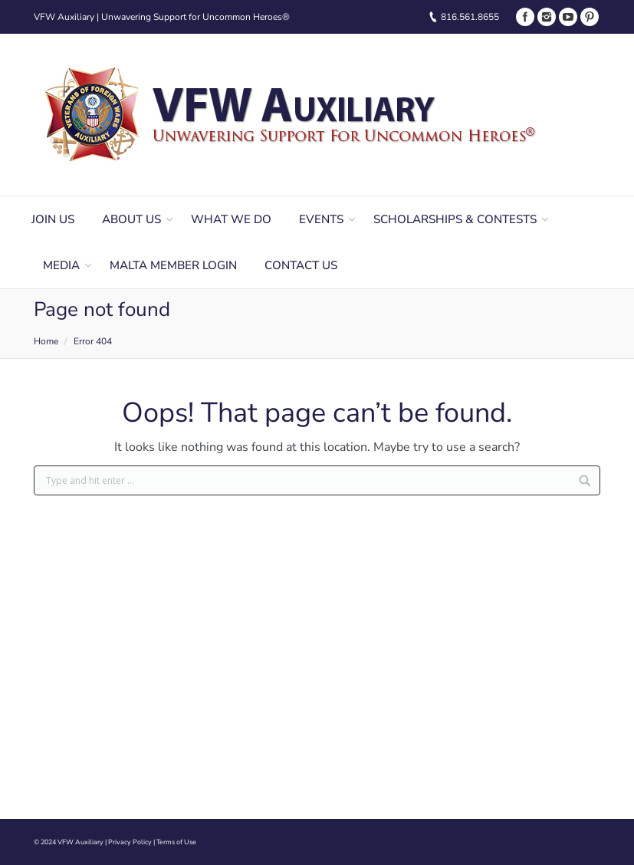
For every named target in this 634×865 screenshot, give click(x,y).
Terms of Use (176, 842)
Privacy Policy (130, 842)
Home (46, 341)
